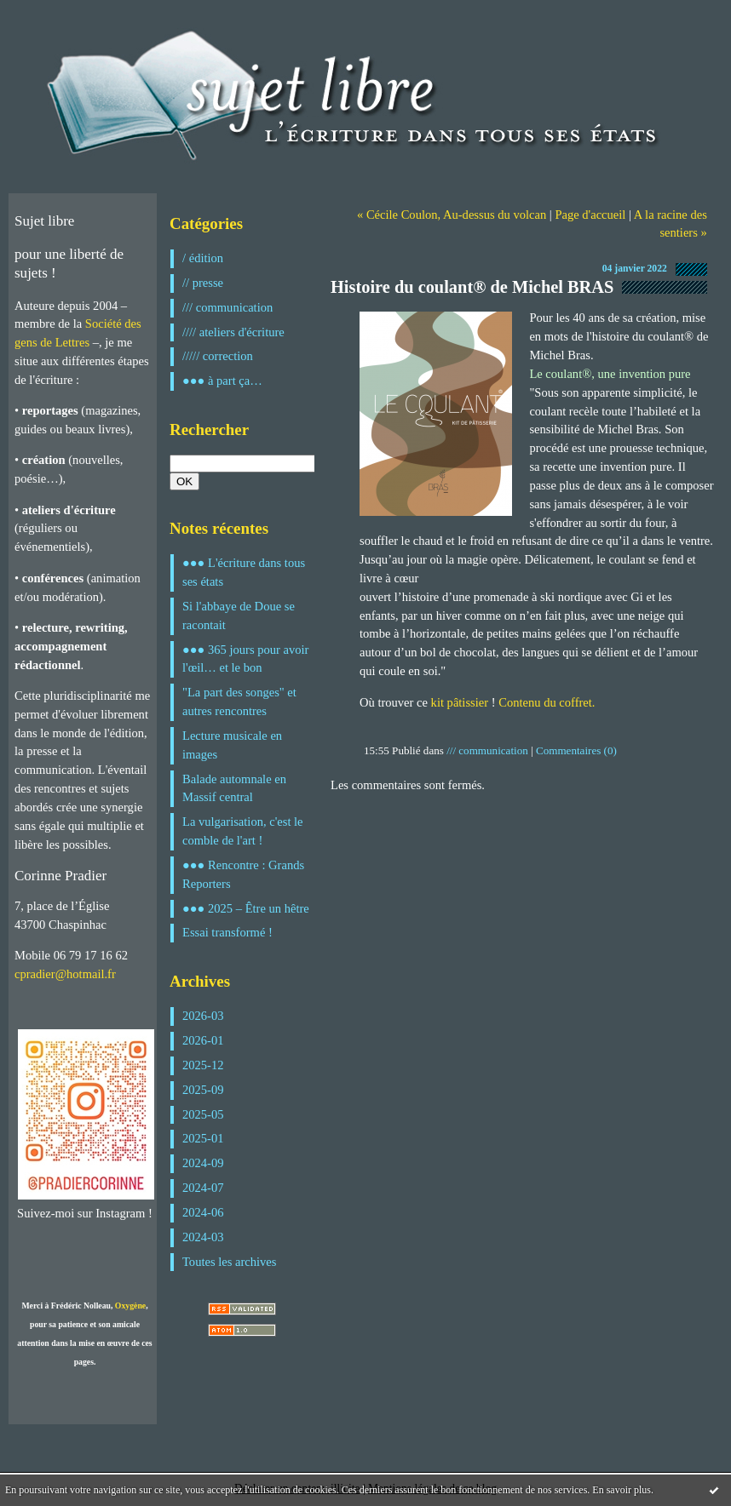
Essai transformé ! (227, 932)
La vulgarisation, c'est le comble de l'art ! (242, 831)
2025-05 (203, 1114)
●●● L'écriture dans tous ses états (243, 572)
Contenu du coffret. (546, 702)
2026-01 (203, 1040)
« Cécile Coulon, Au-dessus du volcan (451, 214)
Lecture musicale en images (232, 745)
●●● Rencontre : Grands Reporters (243, 874)
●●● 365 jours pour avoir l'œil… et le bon (245, 659)
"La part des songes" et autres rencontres (239, 701)
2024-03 (203, 1237)
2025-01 (203, 1138)
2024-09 (203, 1163)
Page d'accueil (590, 214)
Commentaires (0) (576, 750)
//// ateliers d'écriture (233, 332)
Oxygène (130, 1305)
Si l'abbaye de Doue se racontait (238, 615)
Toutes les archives (229, 1261)
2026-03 (203, 1015)
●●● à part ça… (222, 380)
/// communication (227, 307)
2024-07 (203, 1187)
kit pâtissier (459, 702)
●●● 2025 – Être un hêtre (245, 908)
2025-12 (203, 1065)
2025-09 (203, 1090)
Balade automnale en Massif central (234, 788)
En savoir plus (621, 1490)
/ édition (202, 258)
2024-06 (203, 1212)
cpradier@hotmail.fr (65, 974)
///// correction (217, 356)
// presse (202, 282)
